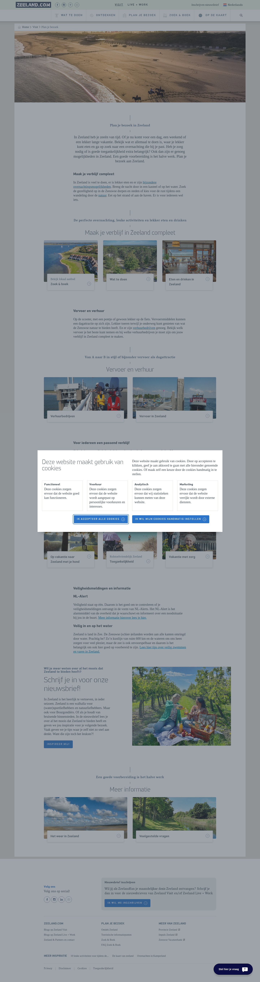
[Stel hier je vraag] (233, 969)
